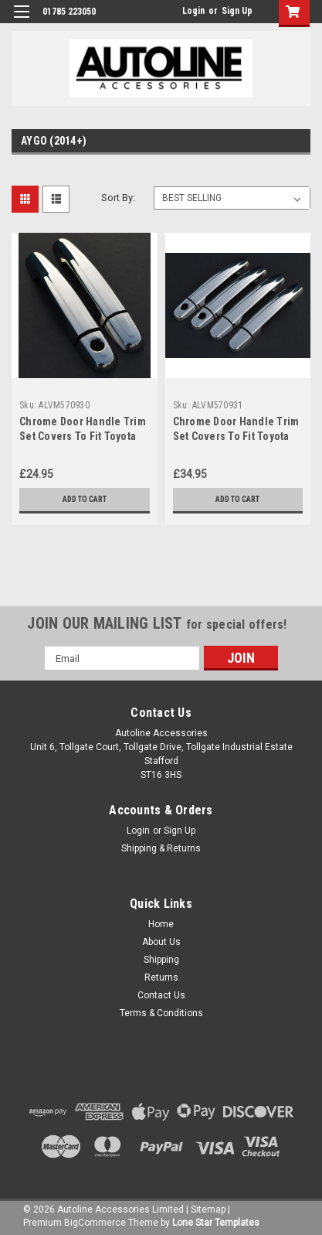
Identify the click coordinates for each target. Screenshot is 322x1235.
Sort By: (118, 197)
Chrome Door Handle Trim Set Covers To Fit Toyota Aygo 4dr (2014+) (236, 436)
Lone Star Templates (215, 1222)
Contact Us (161, 995)
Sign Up (237, 10)
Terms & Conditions (161, 1013)
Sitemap (208, 1209)
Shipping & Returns (161, 848)
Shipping (161, 959)
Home (161, 924)
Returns (161, 977)
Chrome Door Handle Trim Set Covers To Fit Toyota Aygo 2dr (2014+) (82, 436)
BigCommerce (95, 1222)
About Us (161, 941)
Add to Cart (85, 499)
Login (193, 10)
